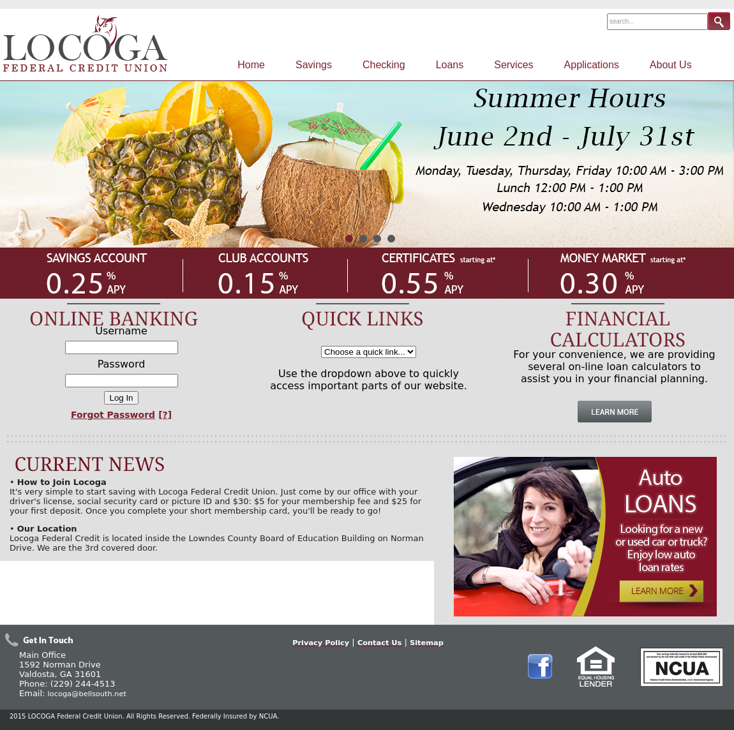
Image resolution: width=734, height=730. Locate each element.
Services (513, 64)
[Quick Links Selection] (368, 352)
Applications (591, 64)
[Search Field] (657, 21)
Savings (314, 64)
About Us (671, 64)
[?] (165, 415)
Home (251, 64)
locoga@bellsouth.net (87, 693)
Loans (450, 64)
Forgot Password (113, 415)
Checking (384, 64)
